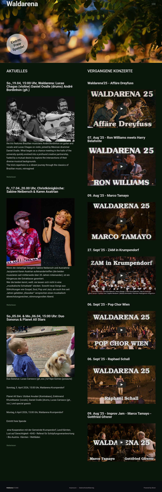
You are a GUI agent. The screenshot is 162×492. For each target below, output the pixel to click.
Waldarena (22, 4)
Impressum (72, 488)
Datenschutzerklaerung (86, 488)
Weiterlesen (11, 177)
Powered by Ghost (149, 488)
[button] (153, 4)
